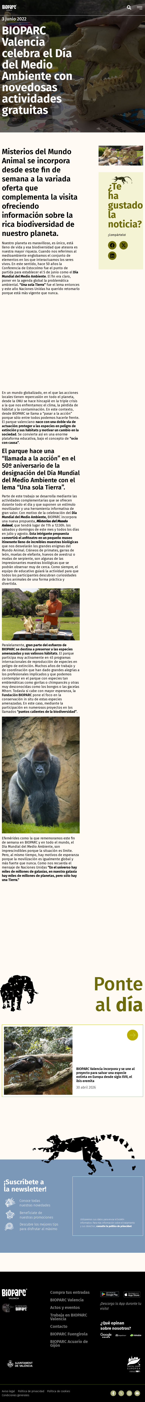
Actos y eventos (65, 1307)
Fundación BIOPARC (17, 695)
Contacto (58, 1326)
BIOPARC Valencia (67, 1299)
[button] (112, 245)
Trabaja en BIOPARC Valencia (68, 1317)
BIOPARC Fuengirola (69, 1334)
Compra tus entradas (70, 1292)
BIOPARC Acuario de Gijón (69, 1343)
